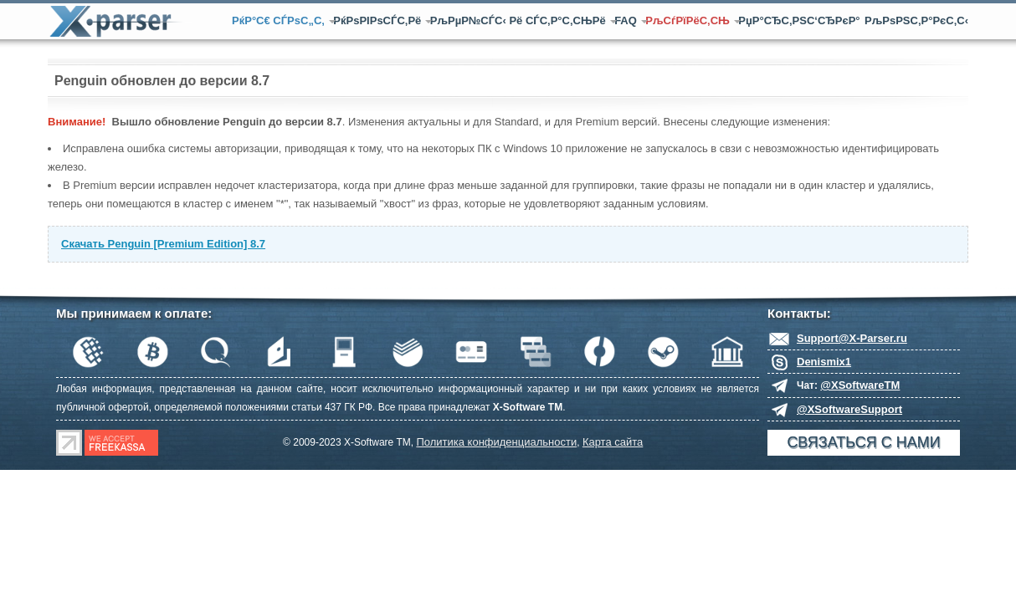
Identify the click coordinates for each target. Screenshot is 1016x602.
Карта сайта (612, 442)
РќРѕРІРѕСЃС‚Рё (379, 20)
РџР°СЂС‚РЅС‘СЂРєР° (798, 20)
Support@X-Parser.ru (852, 338)
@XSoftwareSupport (849, 409)
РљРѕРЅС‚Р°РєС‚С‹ (916, 20)
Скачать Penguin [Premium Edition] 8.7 (163, 243)
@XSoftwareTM (860, 385)
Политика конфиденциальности (496, 442)
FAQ (627, 20)
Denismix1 (824, 361)
